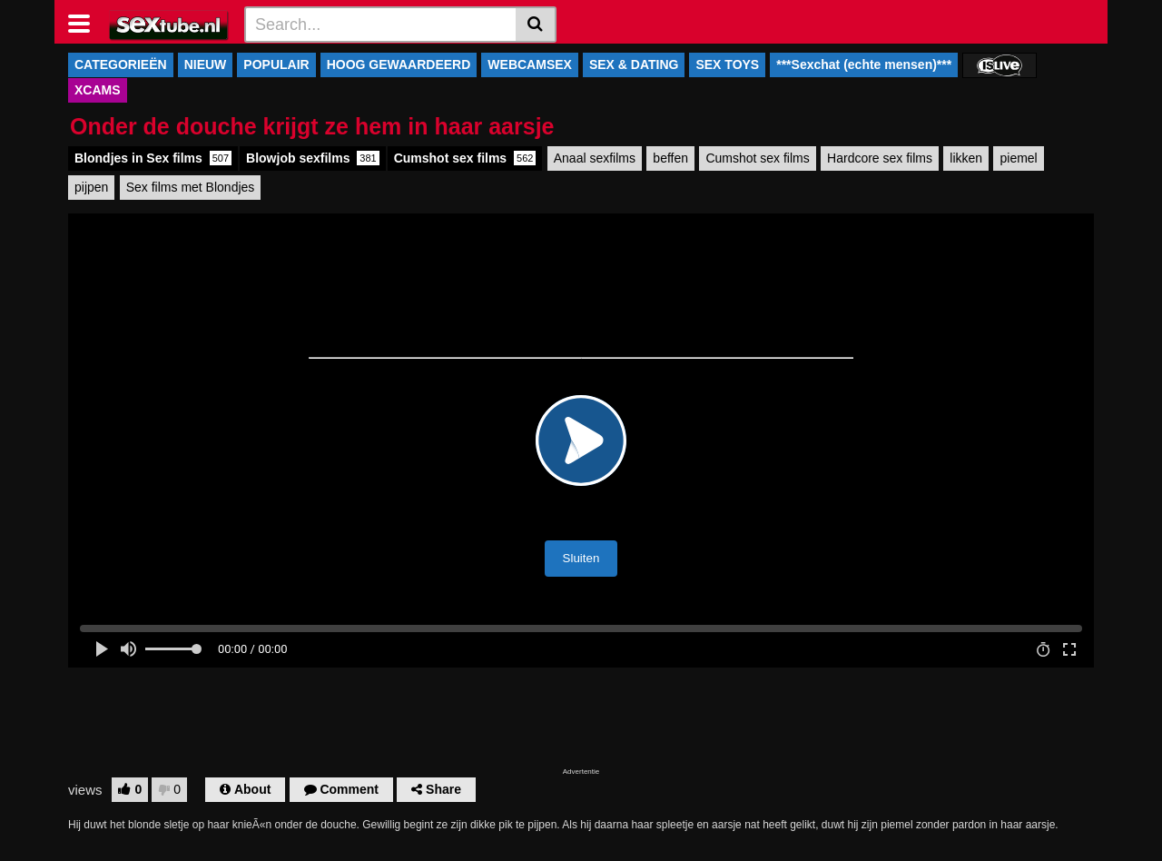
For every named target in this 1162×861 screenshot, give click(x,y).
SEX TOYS (727, 64)
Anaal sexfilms (594, 158)
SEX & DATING (634, 64)
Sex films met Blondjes (190, 187)
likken (966, 158)
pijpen (91, 187)
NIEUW (205, 64)
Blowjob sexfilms (312, 158)
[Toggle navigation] (85, 22)
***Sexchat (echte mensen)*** (863, 64)
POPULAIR (276, 64)
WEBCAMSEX (529, 64)
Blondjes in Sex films (152, 158)
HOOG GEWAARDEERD (399, 64)
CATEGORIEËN (120, 64)
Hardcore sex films (879, 158)
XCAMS (97, 90)
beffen (670, 158)
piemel (1018, 158)
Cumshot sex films (465, 158)
